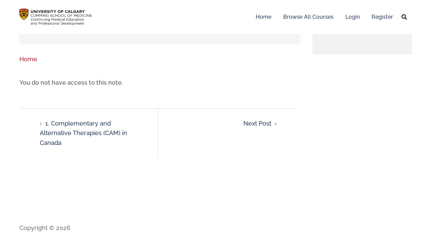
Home (263, 17)
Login (352, 17)
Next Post (257, 123)
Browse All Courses (308, 17)
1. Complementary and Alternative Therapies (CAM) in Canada (83, 133)
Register (382, 17)
